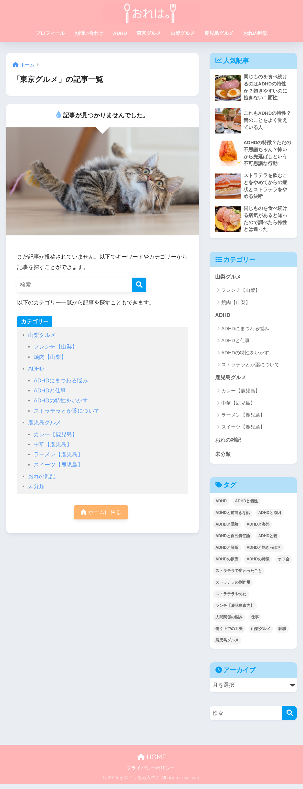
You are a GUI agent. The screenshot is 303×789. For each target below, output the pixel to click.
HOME (151, 762)
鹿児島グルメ (219, 33)
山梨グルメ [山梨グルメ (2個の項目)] (260, 633)
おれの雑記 (255, 33)
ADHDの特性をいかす (61, 401)
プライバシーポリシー (150, 772)
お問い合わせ (88, 33)
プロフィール (50, 33)
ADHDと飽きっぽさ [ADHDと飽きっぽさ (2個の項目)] (263, 552)
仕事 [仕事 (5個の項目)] (255, 622)
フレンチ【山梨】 (56, 347)
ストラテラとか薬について (66, 411)
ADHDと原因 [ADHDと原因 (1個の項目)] (269, 517)
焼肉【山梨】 (50, 357)
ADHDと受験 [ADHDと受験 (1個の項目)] (226, 529)
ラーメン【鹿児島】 (58, 454)
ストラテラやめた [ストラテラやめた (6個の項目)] (230, 599)
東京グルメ (149, 33)
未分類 (36, 486)
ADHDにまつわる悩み (61, 381)
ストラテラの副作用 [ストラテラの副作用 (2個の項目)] (232, 587)
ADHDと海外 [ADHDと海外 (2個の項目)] (257, 529)
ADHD (120, 33)
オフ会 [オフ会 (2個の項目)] (283, 564)
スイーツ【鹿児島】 (58, 465)
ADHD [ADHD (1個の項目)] (221, 506)
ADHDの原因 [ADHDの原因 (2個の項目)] (226, 564)
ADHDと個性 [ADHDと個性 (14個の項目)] (246, 506)
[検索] (139, 285)
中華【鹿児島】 (53, 444)
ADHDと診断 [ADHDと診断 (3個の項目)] (226, 552)
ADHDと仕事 (50, 391)
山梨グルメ (183, 33)
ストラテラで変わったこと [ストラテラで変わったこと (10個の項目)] (238, 575)
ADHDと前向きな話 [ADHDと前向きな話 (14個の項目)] (232, 517)
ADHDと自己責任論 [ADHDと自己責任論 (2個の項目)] (232, 540)
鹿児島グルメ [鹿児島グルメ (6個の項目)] (227, 645)
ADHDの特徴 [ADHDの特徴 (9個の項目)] (257, 564)
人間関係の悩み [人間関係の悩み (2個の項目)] (229, 622)
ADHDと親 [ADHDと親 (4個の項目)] (267, 540)
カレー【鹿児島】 (56, 434)
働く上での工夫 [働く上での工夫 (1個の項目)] (229, 633)
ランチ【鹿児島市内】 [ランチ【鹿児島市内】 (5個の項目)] (234, 610)
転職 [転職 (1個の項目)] (282, 633)
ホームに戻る (101, 512)
